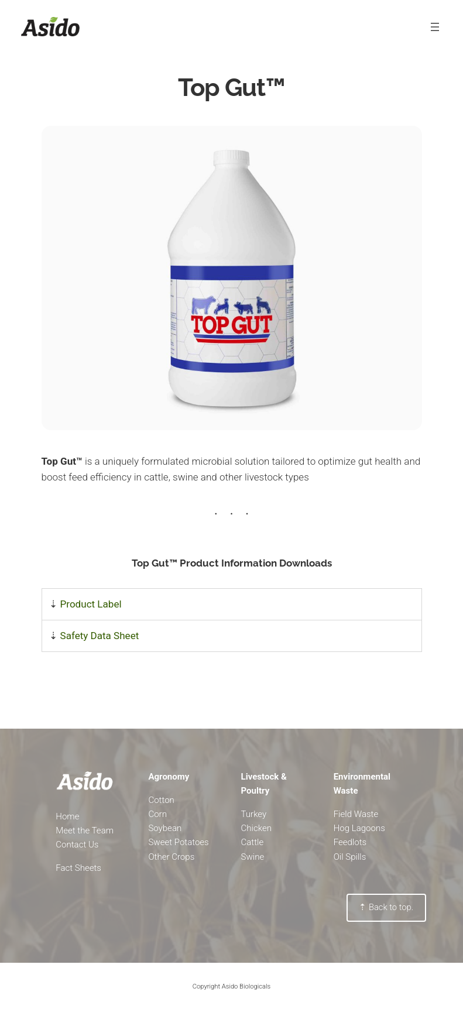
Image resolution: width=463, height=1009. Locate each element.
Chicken (256, 828)
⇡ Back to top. (386, 907)
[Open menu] (435, 27)
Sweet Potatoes (178, 842)
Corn (157, 814)
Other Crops (171, 857)
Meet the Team (85, 830)
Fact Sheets (78, 868)
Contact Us (77, 844)
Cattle (252, 842)
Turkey (254, 814)
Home (67, 816)
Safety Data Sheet (99, 635)
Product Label (91, 604)
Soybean (164, 828)
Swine (253, 857)
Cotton (161, 800)
